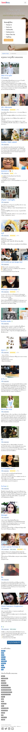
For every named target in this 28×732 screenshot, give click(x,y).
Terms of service (5, 726)
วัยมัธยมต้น (9, 29)
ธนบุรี (3, 652)
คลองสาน (3, 650)
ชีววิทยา (3, 696)
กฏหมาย (3, 676)
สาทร (2, 665)
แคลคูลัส (3, 719)
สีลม (2, 669)
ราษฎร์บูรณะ (4, 661)
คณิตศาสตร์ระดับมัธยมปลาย (6, 692)
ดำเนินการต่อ (8, 40)
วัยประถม (8, 27)
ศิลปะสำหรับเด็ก (4, 710)
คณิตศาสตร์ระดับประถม (6, 687)
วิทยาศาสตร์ (4, 703)
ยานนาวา (3, 659)
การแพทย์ (3, 680)
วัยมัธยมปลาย (9, 32)
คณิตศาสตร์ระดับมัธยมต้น (6, 689)
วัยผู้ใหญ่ (8, 37)
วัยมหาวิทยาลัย (10, 34)
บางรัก (3, 654)
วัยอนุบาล (8, 25)
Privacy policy (13, 726)
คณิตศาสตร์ (4, 683)
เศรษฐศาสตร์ (4, 717)
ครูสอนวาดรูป (5, 53)
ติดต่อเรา (19, 726)
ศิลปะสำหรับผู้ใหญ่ (5, 708)
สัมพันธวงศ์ (3, 663)
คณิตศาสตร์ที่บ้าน (5, 685)
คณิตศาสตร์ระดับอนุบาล (6, 694)
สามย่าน (3, 667)
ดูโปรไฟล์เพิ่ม (14, 642)
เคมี (2, 715)
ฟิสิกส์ (2, 701)
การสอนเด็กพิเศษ (4, 678)
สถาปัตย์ (3, 712)
